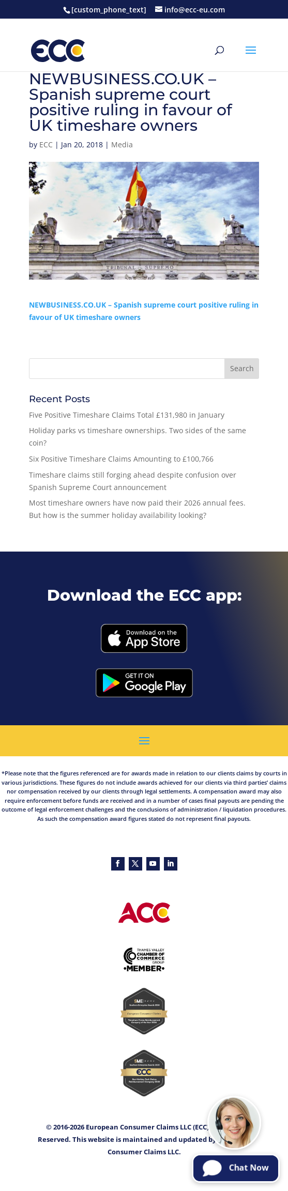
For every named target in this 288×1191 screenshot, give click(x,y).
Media (122, 144)
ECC (46, 144)
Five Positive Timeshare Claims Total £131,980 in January (126, 415)
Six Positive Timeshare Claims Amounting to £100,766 (121, 459)
